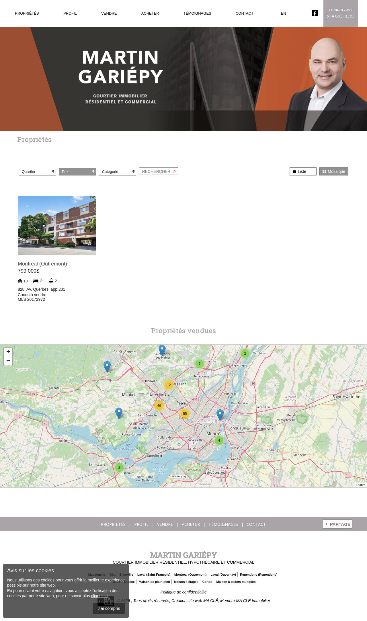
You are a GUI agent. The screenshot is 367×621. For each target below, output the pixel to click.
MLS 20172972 (31, 299)
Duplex (129, 581)
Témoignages (197, 13)
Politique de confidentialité (183, 592)
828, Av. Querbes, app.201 (41, 289)
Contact (244, 13)
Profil (70, 13)
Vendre (109, 13)
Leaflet (360, 485)
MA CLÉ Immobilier (253, 601)
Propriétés (27, 13)
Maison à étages (186, 581)
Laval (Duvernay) (223, 574)
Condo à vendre (32, 294)
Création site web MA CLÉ (194, 601)
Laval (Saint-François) (153, 574)
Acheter (150, 13)
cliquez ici (100, 595)
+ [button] (8, 352)
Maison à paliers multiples (236, 581)
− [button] (8, 361)
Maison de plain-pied (154, 581)
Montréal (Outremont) (42, 264)
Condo (207, 581)
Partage (340, 524)
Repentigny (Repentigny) (258, 574)
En (283, 13)
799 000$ (28, 271)
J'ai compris (108, 608)
